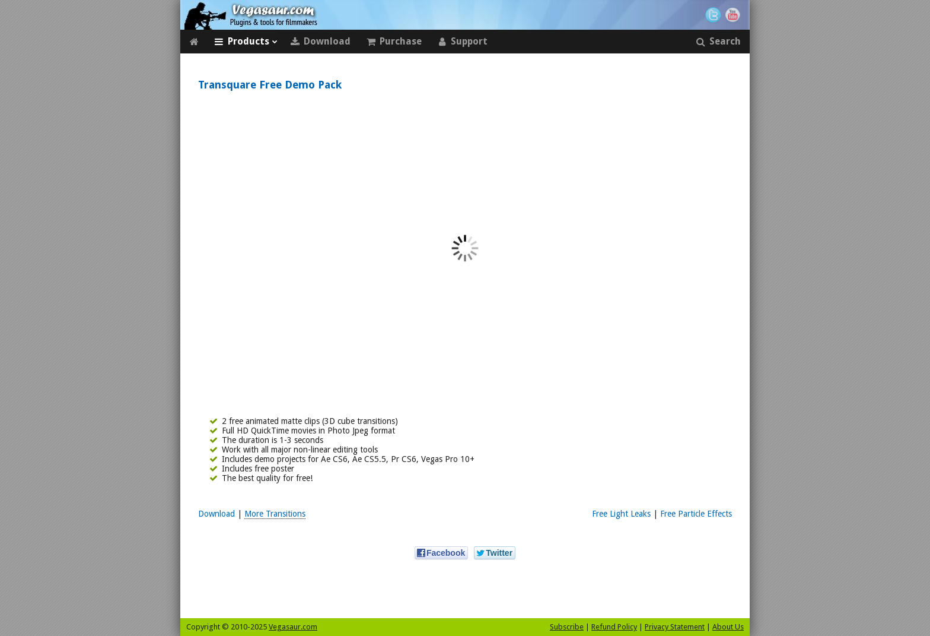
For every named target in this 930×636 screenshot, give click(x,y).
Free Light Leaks (621, 513)
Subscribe (567, 626)
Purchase (394, 41)
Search (718, 41)
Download (320, 41)
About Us (728, 626)
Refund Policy (614, 626)
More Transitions (274, 513)
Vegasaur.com (293, 626)
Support (462, 41)
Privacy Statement (675, 626)
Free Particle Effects (696, 513)
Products (246, 41)
